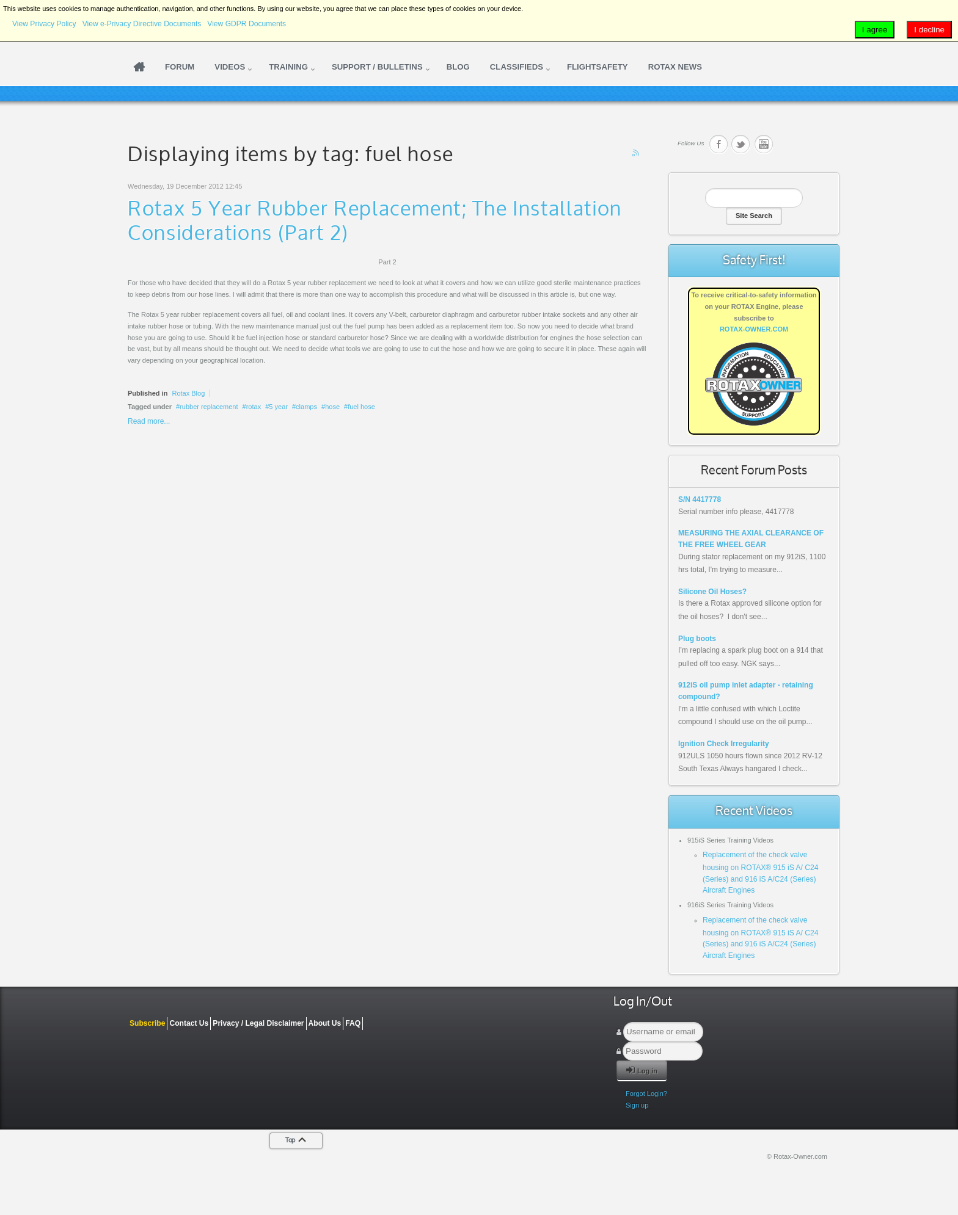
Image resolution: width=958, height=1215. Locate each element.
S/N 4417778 (699, 499)
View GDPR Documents (246, 24)
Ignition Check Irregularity (723, 743)
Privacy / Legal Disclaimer (258, 1023)
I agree (875, 29)
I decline (929, 29)
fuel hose (361, 406)
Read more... (149, 421)
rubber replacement (209, 406)
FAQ (352, 1023)
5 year (278, 406)
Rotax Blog (188, 393)
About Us (325, 1023)
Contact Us (188, 1023)
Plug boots (697, 638)
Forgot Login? (646, 1093)
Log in (641, 1070)
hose (332, 406)
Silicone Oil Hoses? (712, 591)
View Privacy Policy (44, 24)
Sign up (637, 1105)
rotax (253, 406)
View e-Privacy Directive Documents (142, 24)
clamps (306, 406)
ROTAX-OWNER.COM (754, 329)
